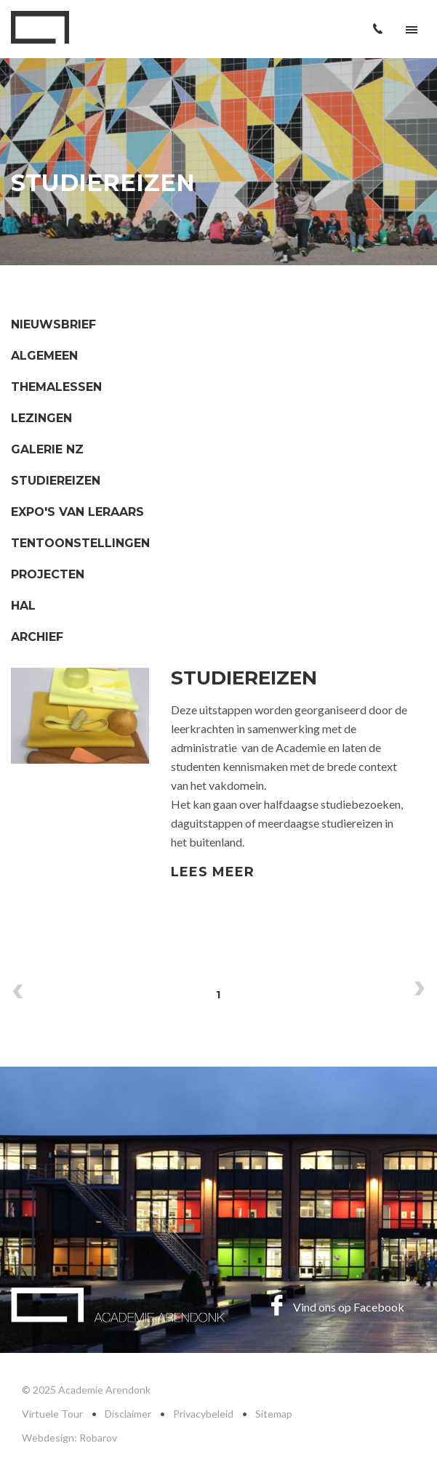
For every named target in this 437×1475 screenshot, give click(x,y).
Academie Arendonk (40, 27)
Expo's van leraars (77, 512)
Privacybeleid (203, 1413)
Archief (37, 637)
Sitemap (273, 1413)
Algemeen (44, 356)
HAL (23, 606)
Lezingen (41, 418)
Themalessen (56, 387)
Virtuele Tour (52, 1413)
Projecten (47, 574)
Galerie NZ (47, 449)
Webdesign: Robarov (69, 1437)
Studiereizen (55, 481)
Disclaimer (128, 1413)
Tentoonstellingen (80, 543)
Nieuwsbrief (53, 324)
